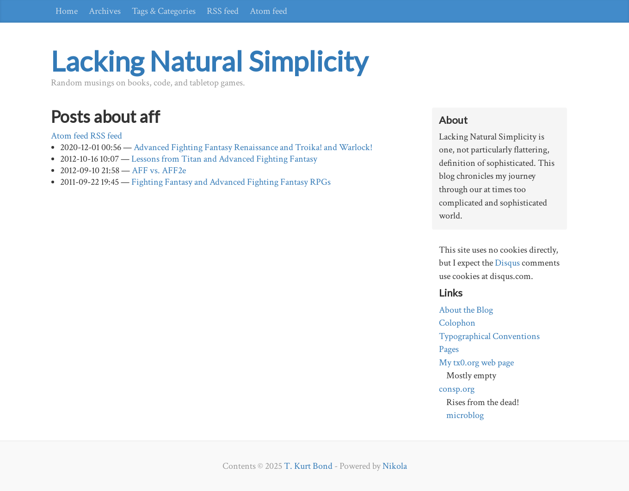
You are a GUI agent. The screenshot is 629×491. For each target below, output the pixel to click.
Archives (105, 11)
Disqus (507, 263)
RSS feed (223, 11)
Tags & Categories (164, 11)
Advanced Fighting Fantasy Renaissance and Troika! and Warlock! (253, 147)
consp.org (457, 389)
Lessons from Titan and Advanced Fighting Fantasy (224, 159)
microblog (465, 415)
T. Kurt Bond (308, 466)
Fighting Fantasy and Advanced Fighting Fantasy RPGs (231, 182)
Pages (449, 349)
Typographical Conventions (489, 336)
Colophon (457, 323)
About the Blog (466, 310)
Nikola (394, 466)
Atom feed (268, 11)
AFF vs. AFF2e (159, 170)
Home (67, 11)
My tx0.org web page (476, 363)
